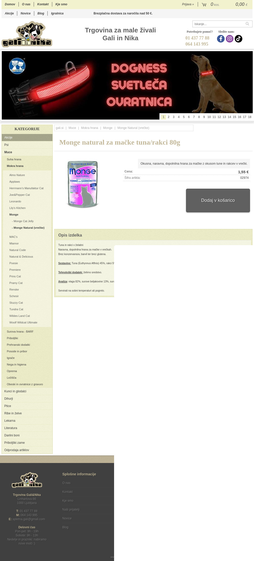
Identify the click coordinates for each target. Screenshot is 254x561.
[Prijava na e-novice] (247, 487)
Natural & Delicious (21, 256)
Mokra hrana (15, 165)
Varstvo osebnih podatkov (140, 492)
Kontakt (43, 4)
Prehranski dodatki (18, 344)
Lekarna (9, 420)
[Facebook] (221, 39)
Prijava (188, 4)
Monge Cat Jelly (24, 221)
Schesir (14, 296)
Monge (13, 214)
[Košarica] (225, 4)
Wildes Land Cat (19, 315)
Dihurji (8, 398)
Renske (14, 289)
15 (234, 117)
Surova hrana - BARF (20, 331)
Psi (6, 145)
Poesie (13, 263)
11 (214, 117)
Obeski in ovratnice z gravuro (25, 384)
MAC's (13, 236)
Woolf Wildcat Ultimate (23, 322)
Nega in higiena (16, 364)
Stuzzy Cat (16, 302)
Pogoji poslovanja (135, 483)
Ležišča (11, 377)
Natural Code (17, 250)
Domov (10, 4)
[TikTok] (239, 39)
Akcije (9, 13)
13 (224, 117)
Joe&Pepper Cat (19, 194)
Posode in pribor (17, 351)
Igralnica (57, 13)
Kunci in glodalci (15, 391)
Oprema (12, 371)
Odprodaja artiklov (16, 450)
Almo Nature (17, 175)
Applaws (14, 181)
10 (209, 117)
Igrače (11, 357)
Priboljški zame (14, 442)
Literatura (10, 428)
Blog (41, 13)
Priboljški (12, 338)
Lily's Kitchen (17, 207)
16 (239, 117)
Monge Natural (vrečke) (29, 227)
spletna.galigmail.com (29, 519)
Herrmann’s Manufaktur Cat (26, 188)
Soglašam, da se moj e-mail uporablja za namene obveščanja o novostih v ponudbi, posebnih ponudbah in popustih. (218, 504)
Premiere (15, 269)
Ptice (7, 406)
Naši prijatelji (71, 509)
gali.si (60, 128)
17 (244, 117)
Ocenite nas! (137, 525)
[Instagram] (230, 39)
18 (249, 117)
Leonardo (15, 201)
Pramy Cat (16, 282)
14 (229, 117)
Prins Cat (15, 276)
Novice (25, 13)
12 (219, 117)
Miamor (14, 243)
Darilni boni (12, 435)
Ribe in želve (13, 413)
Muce (8, 152)
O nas (26, 4)
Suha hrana (14, 159)
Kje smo (61, 4)
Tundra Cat (16, 309)
